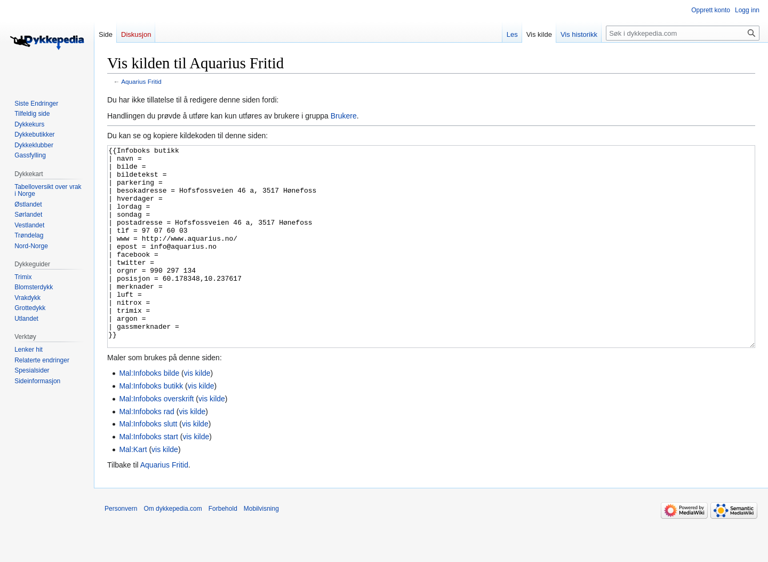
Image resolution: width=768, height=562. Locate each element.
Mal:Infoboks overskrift (156, 438)
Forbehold (223, 548)
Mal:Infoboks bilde (149, 413)
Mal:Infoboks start (148, 476)
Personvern (121, 548)
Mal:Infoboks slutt (148, 464)
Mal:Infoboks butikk (151, 426)
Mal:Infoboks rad (146, 451)
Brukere (344, 116)
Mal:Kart (133, 489)
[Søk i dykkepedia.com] (682, 33)
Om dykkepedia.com (172, 548)
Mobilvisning (261, 548)
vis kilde (197, 413)
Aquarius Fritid (141, 81)
